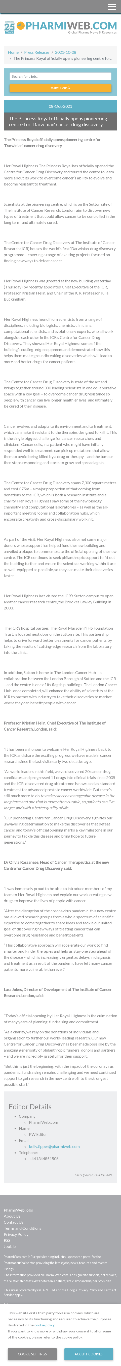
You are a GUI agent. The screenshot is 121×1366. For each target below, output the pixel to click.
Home (13, 52)
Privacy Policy (16, 1234)
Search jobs (60, 88)
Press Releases (37, 52)
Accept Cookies (89, 1354)
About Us (12, 1216)
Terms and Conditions (22, 1228)
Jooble (10, 1246)
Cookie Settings (32, 1354)
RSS (7, 1240)
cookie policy (44, 1325)
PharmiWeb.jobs (18, 1210)
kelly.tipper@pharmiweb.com (54, 1146)
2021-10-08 (65, 52)
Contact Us (13, 1222)
